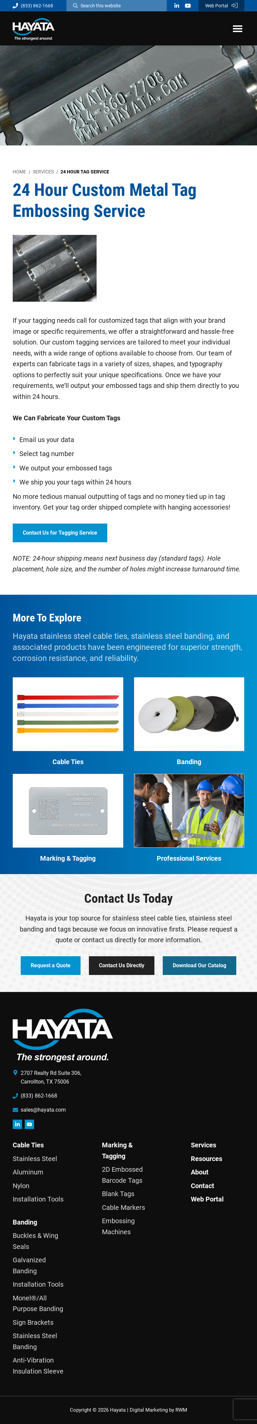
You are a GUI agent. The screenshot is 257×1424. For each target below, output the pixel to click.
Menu (237, 28)
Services (203, 1145)
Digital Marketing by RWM (158, 1410)
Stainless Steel (35, 1159)
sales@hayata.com (43, 1110)
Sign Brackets (33, 1322)
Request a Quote (51, 965)
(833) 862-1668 (33, 5)
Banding (25, 1222)
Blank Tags (118, 1194)
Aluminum (28, 1172)
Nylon (21, 1186)
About (200, 1172)
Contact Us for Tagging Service (60, 533)
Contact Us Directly (121, 965)
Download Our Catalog (199, 965)
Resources (206, 1159)
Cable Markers (123, 1207)
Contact (202, 1186)
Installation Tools (38, 1199)
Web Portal (221, 5)
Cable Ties (28, 1145)
